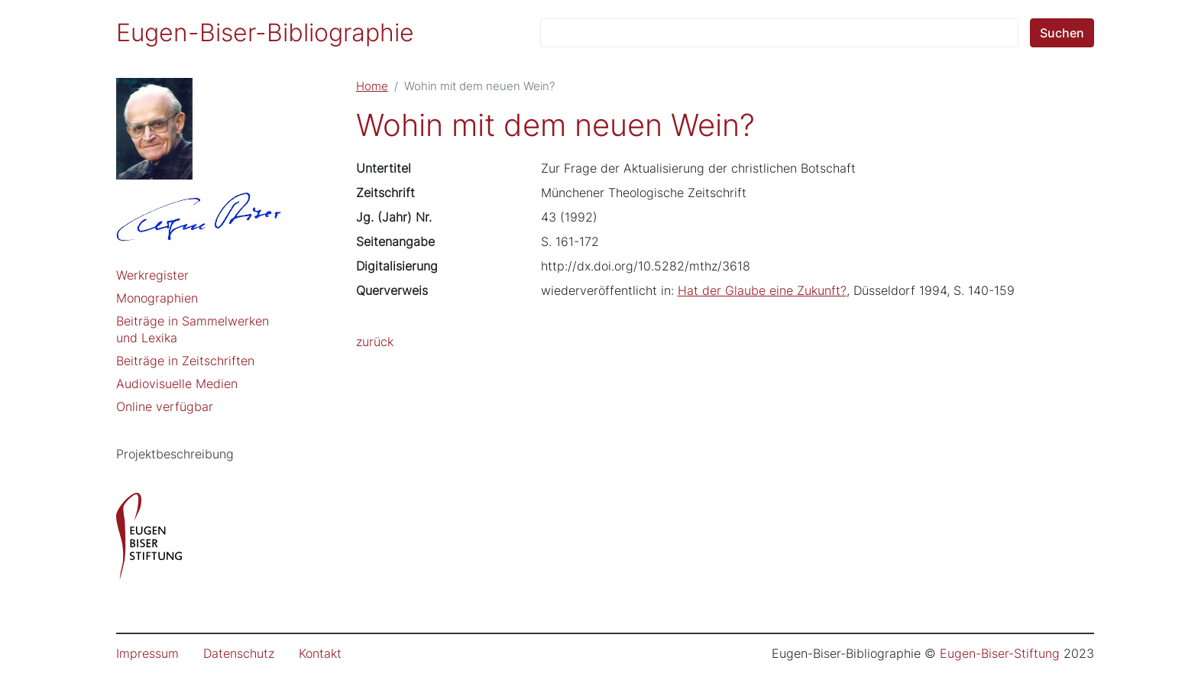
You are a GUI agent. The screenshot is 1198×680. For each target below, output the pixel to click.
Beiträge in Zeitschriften (185, 360)
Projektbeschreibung (175, 453)
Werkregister (152, 275)
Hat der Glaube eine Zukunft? (762, 290)
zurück (374, 341)
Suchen (1062, 32)
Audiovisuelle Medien (177, 383)
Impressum (147, 653)
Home (372, 86)
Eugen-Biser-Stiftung (1000, 653)
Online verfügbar (164, 406)
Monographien (157, 298)
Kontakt (320, 653)
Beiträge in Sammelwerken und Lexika (192, 329)
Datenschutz (238, 653)
